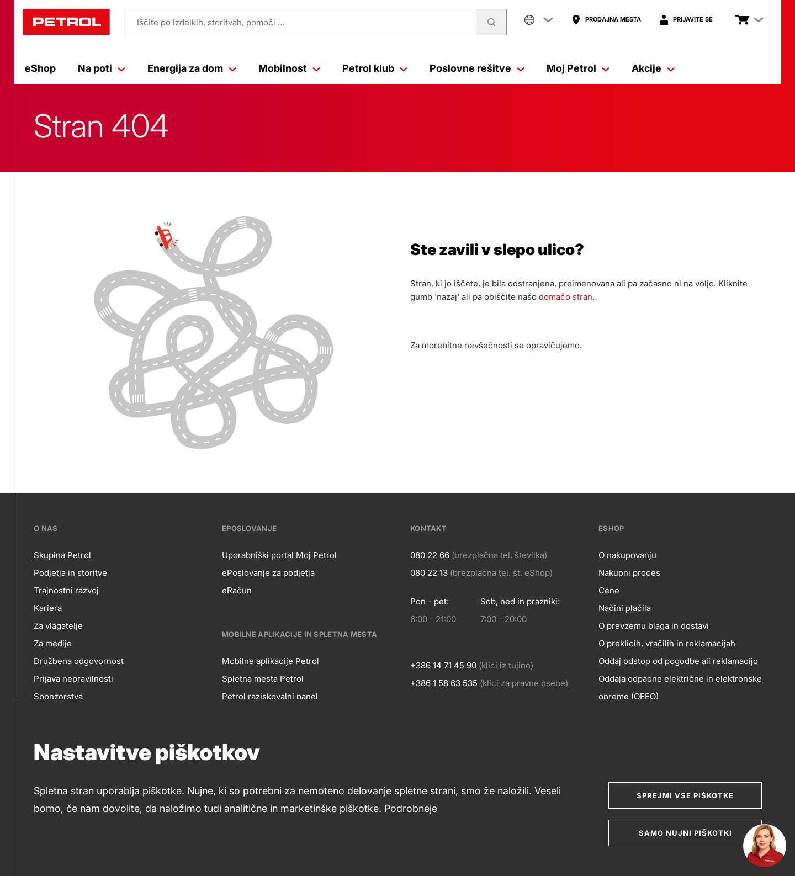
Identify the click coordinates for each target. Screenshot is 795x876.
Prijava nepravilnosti (73, 678)
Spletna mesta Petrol (263, 678)
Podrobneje (410, 808)
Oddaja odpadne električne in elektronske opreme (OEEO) (680, 687)
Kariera (48, 608)
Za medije (53, 643)
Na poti (101, 68)
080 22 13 (429, 572)
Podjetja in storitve (70, 572)
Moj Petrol (578, 68)
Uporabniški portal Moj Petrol (279, 555)
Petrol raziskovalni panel (270, 696)
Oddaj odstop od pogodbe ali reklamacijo (678, 661)
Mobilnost (289, 68)
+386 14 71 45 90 (443, 665)
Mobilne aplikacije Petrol (270, 661)
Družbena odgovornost (79, 661)
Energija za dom (191, 68)
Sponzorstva (58, 696)
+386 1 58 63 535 (444, 683)
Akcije (653, 68)
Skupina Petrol (62, 555)
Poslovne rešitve (477, 68)
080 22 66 (429, 555)
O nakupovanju (627, 555)
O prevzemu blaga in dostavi (653, 625)
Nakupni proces (629, 572)
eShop (40, 68)
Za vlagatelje (58, 625)
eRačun (237, 590)
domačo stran (565, 296)
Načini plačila (624, 608)
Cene (608, 590)
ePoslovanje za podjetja (268, 572)
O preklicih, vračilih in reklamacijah (666, 643)
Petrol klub (374, 68)
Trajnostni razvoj (66, 590)
